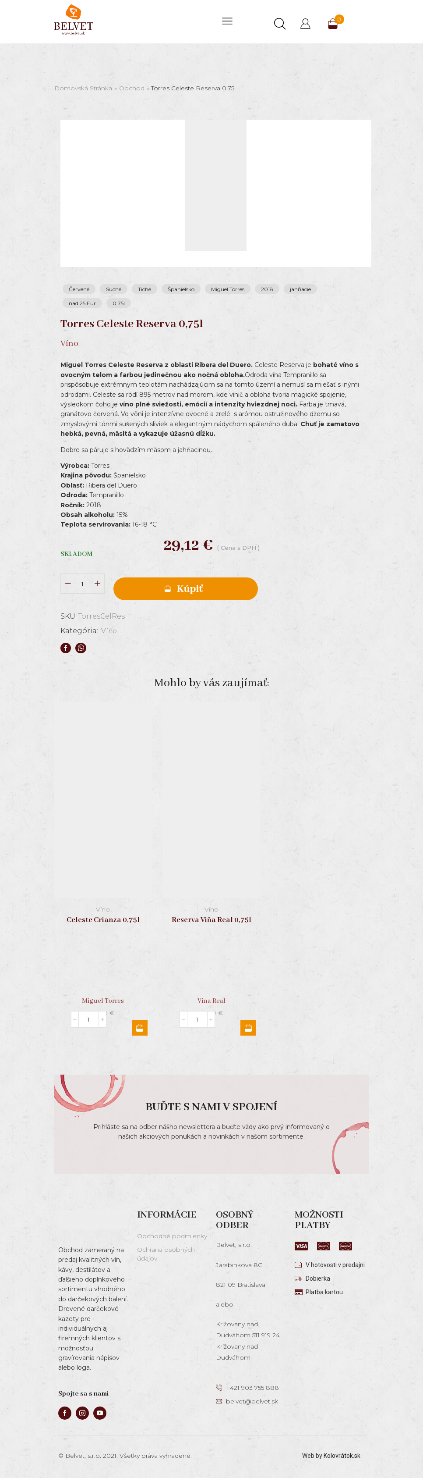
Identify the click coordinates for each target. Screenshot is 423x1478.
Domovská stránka (83, 88)
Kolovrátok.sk (342, 1455)
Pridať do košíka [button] (140, 1028)
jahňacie (300, 289)
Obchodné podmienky (172, 1236)
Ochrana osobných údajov (166, 1254)
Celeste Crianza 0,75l (103, 920)
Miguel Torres (227, 289)
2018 (267, 289)
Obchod (132, 88)
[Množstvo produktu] (82, 584)
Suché (113, 289)
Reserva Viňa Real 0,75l (211, 920)
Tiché (144, 289)
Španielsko (181, 289)
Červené (79, 289)
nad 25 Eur (82, 303)
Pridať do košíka (185, 588)
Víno (109, 631)
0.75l (119, 303)
